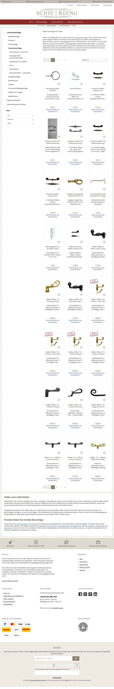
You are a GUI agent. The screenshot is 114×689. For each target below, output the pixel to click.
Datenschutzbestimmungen (38, 680)
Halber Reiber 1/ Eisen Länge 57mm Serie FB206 (98, 248)
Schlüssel (11, 40)
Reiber (11, 65)
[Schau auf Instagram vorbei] (85, 594)
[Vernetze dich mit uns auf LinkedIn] (95, 594)
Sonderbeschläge (14, 77)
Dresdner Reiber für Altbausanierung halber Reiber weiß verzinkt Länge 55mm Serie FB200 (52, 142)
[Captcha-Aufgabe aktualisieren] (77, 665)
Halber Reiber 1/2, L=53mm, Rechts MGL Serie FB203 (75, 353)
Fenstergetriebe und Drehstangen (69, 526)
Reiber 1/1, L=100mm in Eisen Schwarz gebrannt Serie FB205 (52, 459)
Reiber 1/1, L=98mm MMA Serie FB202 (98, 459)
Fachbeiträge (8, 604)
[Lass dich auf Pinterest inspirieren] (90, 594)
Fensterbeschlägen (81, 37)
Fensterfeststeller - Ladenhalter (20, 73)
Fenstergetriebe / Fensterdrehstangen (16, 57)
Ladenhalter (8, 528)
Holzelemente (13, 81)
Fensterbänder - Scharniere (18, 52)
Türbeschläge (12, 44)
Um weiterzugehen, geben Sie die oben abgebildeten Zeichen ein (52, 669)
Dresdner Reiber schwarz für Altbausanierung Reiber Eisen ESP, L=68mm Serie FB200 (98, 90)
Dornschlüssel (75, 89)
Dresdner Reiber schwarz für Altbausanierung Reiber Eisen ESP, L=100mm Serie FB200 (52, 195)
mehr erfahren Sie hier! (10, 581)
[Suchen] (70, 5)
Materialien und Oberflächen (13, 596)
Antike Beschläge (14, 32)
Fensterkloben (14, 69)
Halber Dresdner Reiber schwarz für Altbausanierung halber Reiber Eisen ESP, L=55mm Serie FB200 (75, 248)
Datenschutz (84, 564)
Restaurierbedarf (13, 100)
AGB (81, 559)
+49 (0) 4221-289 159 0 (48, 596)
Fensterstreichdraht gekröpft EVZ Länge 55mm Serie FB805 (98, 195)
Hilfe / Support (9, 599)
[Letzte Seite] (65, 60)
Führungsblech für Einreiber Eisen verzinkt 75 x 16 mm (52, 248)
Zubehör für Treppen (15, 92)
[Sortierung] (94, 60)
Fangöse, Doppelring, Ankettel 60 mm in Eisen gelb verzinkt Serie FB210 (75, 195)
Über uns (7, 593)
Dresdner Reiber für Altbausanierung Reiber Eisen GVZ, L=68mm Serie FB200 (75, 142)
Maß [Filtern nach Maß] (20, 123)
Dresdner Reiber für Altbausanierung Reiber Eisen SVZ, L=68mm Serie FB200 (98, 142)
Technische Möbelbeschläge (18, 88)
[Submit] (75, 658)
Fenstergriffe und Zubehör (18, 62)
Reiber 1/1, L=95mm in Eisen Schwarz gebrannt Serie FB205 (75, 459)
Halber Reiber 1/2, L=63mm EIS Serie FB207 (75, 406)
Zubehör (11, 84)
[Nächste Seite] (61, 60)
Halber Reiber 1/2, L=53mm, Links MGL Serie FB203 (98, 300)
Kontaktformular (57, 608)
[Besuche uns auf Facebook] (80, 594)
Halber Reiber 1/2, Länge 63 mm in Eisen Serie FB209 (98, 406)
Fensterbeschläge (15, 48)
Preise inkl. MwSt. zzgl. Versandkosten (52, 110)
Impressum (83, 562)
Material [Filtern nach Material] (20, 119)
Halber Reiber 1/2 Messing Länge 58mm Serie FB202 (52, 300)
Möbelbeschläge (14, 36)
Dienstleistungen (9, 601)
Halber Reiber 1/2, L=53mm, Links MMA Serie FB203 (53, 353)
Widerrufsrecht (85, 567)
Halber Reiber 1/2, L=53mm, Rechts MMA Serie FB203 (98, 353)
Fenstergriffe (90, 526)
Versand (82, 570)
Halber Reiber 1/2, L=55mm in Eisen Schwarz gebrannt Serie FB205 (53, 406)
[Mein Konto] (95, 5)
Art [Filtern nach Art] (20, 115)
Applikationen (13, 96)
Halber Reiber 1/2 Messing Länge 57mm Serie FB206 (75, 300)
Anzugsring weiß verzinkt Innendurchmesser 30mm (52, 90)
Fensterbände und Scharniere (47, 526)
